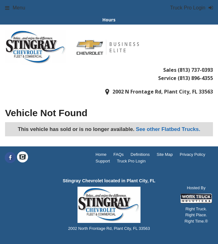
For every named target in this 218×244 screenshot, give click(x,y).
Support (102, 161)
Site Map (165, 154)
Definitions (140, 154)
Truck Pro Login (131, 161)
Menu (15, 7)
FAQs (118, 154)
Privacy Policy (192, 154)
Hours (109, 20)
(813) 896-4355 (195, 78)
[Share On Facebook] (10, 157)
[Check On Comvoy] (22, 157)
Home (100, 154)
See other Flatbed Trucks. (168, 129)
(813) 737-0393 (195, 70)
